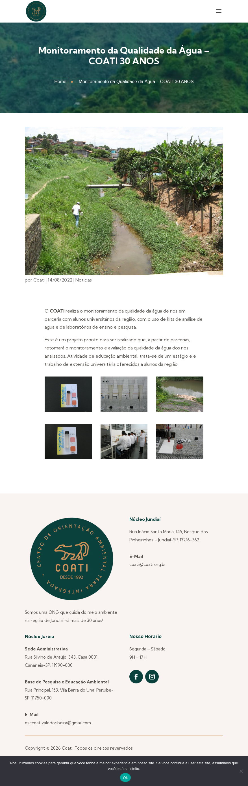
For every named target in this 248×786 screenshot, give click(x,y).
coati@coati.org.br (147, 564)
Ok (125, 778)
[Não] (241, 771)
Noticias (83, 280)
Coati (39, 280)
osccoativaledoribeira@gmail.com (58, 722)
